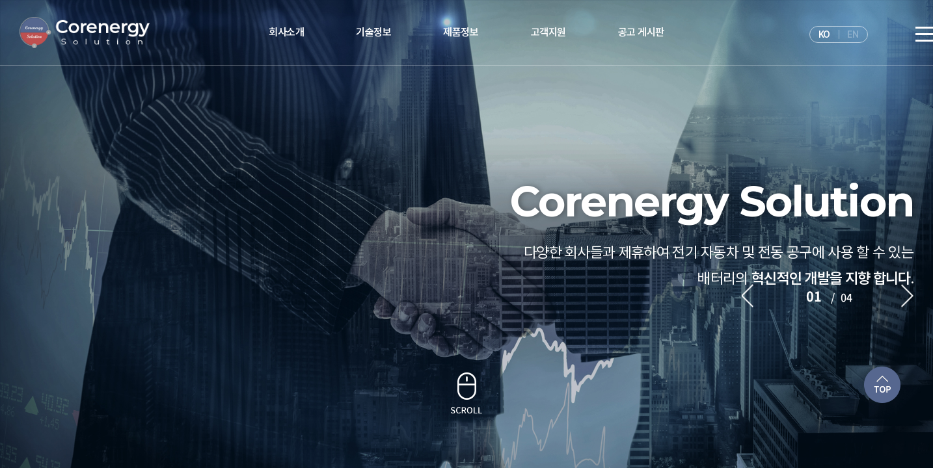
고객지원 (548, 32)
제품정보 (460, 32)
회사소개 (286, 32)
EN (852, 34)
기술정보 (373, 32)
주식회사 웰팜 (85, 32)
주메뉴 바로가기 (0, 0)
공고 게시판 (641, 32)
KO (824, 34)
